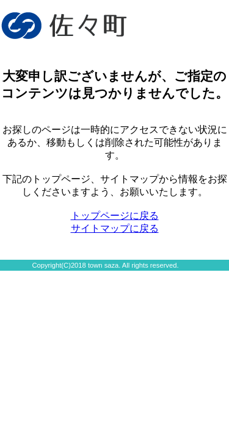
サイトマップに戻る (115, 228)
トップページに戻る (115, 215)
